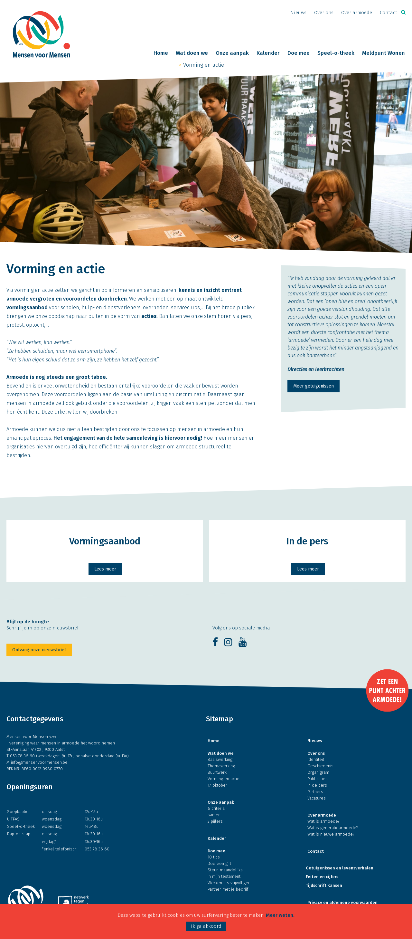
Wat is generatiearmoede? (332, 827)
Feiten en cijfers (322, 876)
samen (214, 814)
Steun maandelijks (225, 869)
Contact (388, 12)
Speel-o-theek (335, 53)
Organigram (318, 772)
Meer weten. (280, 915)
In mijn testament (224, 876)
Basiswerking (220, 759)
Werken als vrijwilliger (229, 882)
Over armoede (356, 12)
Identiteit (315, 759)
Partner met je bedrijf (228, 889)
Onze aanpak (232, 53)
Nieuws (298, 12)
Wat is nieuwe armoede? (330, 834)
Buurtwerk (217, 772)
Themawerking (221, 765)
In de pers (317, 785)
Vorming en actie (203, 65)
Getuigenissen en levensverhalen (339, 868)
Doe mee (298, 53)
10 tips (214, 857)
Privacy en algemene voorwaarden (342, 902)
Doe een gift (219, 863)
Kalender (268, 53)
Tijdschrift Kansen (324, 885)
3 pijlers (215, 821)
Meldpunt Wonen (383, 53)
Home (161, 53)
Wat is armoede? (323, 821)
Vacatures (316, 798)
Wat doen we (192, 53)
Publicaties (317, 778)
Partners (315, 791)
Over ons (323, 12)
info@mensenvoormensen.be (39, 762)
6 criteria (216, 808)
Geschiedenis (320, 765)
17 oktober (217, 785)
